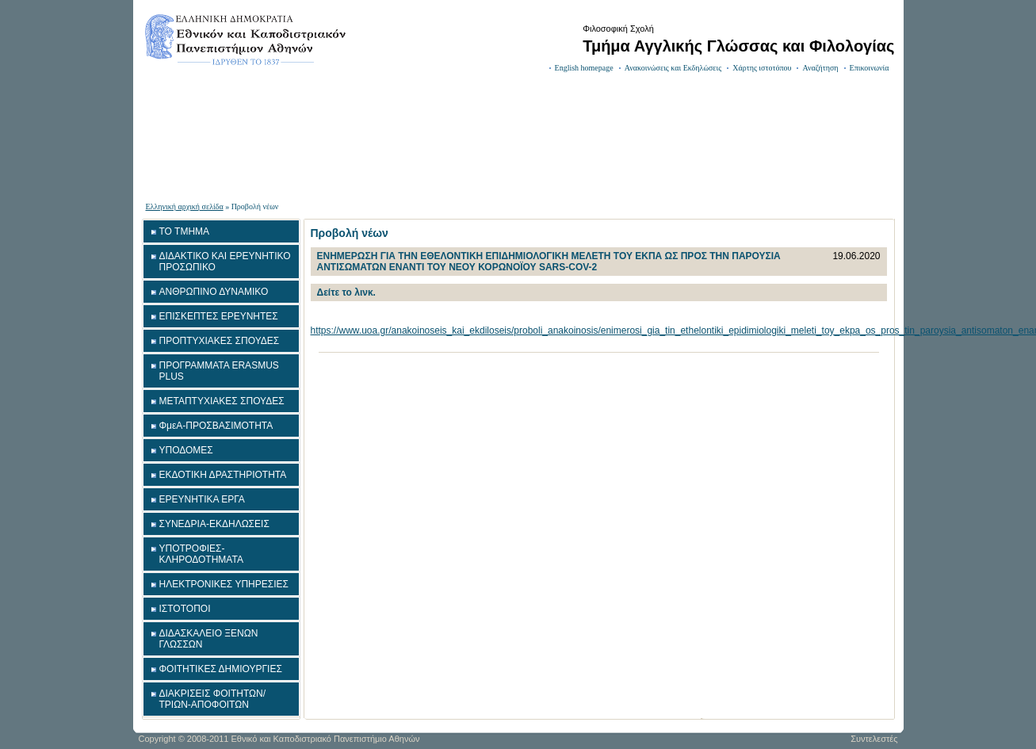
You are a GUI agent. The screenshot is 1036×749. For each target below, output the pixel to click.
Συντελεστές (874, 738)
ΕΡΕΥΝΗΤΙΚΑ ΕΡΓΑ (202, 499)
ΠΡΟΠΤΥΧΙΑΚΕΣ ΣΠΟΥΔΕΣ (219, 340)
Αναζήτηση (820, 67)
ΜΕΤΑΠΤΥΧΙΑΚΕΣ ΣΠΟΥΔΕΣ (222, 401)
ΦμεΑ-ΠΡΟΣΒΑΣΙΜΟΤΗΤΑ (216, 425)
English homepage (584, 67)
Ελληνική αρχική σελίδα (185, 206)
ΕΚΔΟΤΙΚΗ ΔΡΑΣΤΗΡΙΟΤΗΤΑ (223, 474)
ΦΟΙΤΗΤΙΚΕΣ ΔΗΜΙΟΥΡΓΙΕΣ (220, 668)
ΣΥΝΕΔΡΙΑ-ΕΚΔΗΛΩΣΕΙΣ (214, 523)
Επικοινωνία (869, 67)
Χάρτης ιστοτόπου (761, 67)
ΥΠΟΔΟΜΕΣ (186, 450)
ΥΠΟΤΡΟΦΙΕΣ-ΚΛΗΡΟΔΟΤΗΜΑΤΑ (201, 554)
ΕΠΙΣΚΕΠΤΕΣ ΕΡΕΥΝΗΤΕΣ (218, 316)
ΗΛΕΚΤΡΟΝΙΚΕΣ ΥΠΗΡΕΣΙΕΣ (224, 584)
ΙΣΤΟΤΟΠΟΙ (185, 608)
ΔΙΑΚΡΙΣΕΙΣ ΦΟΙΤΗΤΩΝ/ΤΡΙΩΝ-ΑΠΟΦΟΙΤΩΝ (212, 699)
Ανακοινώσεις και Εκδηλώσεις (673, 67)
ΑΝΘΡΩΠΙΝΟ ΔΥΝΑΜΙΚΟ (214, 291)
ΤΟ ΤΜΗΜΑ (184, 231)
